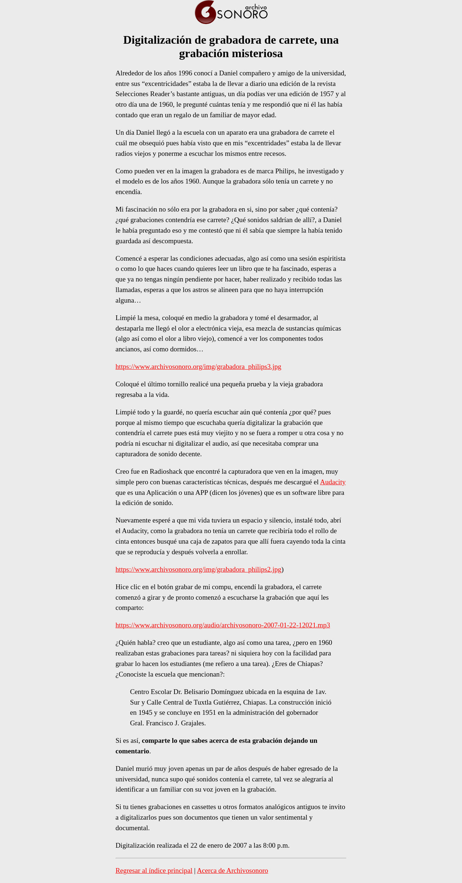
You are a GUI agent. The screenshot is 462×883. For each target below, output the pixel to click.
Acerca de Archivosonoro (232, 870)
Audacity (333, 482)
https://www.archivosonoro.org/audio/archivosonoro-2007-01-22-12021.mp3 (223, 625)
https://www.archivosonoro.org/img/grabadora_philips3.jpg (198, 366)
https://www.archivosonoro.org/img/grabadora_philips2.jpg (198, 569)
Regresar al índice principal (154, 870)
